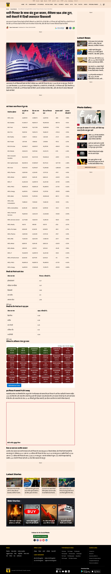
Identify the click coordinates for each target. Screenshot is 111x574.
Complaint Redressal (94, 561)
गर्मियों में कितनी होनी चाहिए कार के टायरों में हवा (95, 153)
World (67, 5)
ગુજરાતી (54, 1)
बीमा (15, 554)
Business (61, 5)
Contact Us (91, 551)
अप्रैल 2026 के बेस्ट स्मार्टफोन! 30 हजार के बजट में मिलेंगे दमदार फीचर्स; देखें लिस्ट (96, 137)
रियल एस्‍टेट (26, 554)
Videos (85, 5)
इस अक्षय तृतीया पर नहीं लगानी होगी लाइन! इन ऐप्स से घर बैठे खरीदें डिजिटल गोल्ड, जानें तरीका (96, 162)
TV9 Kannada (72, 554)
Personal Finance (93, 5)
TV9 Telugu (70, 551)
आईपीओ (20, 554)
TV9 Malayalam (70, 556)
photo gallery (84, 108)
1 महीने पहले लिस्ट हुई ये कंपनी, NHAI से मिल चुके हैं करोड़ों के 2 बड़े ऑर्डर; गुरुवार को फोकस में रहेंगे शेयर (96, 52)
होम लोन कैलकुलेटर (38, 558)
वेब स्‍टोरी (53, 551)
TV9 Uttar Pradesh (73, 558)
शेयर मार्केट (13, 551)
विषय (39, 551)
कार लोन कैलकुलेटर (38, 561)
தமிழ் (65, 1)
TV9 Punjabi (64, 558)
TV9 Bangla (78, 554)
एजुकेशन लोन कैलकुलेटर (50, 561)
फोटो (44, 551)
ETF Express (41, 5)
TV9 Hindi (64, 551)
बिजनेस (8, 551)
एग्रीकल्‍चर (19, 556)
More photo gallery (90, 167)
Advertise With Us (93, 556)
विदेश (10, 556)
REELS (55, 5)
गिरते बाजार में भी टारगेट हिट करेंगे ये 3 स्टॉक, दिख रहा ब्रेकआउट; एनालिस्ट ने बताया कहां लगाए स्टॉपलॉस (95, 44)
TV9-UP (76, 1)
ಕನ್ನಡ (42, 1)
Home (22, 5)
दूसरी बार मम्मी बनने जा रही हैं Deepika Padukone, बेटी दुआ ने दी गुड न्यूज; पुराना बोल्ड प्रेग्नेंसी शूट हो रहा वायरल (96, 145)
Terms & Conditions (93, 563)
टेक (14, 556)
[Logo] (8, 572)
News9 (37, 1)
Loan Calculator (39, 555)
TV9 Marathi (77, 551)
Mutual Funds (49, 5)
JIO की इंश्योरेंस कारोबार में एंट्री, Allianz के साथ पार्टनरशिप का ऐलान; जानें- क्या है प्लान (95, 77)
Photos (80, 5)
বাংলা (58, 1)
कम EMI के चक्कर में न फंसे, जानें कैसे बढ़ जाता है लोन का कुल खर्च (90, 129)
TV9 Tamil (64, 556)
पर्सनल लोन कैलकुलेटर (50, 558)
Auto (71, 5)
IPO (26, 5)
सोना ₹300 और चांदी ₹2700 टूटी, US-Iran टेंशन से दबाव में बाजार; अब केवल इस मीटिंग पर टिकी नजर (96, 60)
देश (7, 556)
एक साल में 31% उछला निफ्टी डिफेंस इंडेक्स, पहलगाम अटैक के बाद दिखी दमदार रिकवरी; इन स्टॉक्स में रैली (96, 69)
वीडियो (48, 551)
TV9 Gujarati (64, 554)
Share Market (32, 5)
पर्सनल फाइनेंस (21, 551)
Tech (75, 5)
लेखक (35, 551)
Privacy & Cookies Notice (95, 558)
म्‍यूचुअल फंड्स (9, 554)
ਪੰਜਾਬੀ (62, 1)
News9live (78, 556)
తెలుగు (45, 1)
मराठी (49, 1)
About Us (91, 554)
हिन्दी (34, 1)
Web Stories (13, 501)
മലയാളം (70, 1)
